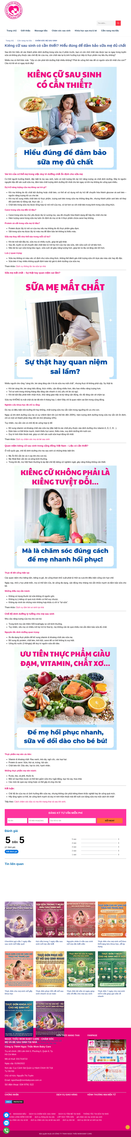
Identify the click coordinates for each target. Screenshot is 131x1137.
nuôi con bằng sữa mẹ (19, 1024)
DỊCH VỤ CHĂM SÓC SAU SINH (42, 1114)
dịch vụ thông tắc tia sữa (44, 1117)
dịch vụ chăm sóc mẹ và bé (17, 1120)
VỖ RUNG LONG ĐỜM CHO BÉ (19, 1117)
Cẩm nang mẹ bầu (110, 31)
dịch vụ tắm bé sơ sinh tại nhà (89, 1120)
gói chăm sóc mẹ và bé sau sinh (89, 1117)
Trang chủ (12, 31)
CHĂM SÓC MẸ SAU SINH (46, 41)
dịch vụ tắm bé (69, 1120)
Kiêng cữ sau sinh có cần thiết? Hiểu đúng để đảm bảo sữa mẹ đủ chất (65, 46)
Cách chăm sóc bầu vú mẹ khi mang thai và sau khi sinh (40, 802)
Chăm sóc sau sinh (61, 31)
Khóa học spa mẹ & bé (86, 31)
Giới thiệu (25, 31)
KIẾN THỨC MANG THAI (68, 1035)
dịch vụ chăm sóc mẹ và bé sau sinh (45, 1120)
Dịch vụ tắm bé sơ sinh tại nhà (30, 607)
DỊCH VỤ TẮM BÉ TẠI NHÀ (69, 1114)
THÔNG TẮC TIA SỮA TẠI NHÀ (96, 1114)
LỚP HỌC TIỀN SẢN (65, 1117)
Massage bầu (41, 31)
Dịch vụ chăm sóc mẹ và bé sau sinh (33, 439)
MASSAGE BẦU (19, 1114)
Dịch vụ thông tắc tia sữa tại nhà (31, 266)
